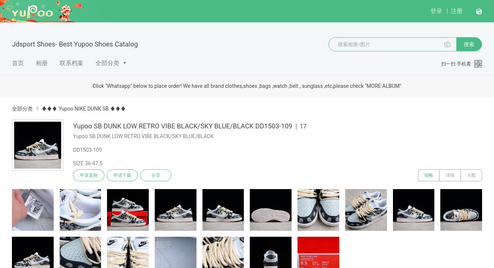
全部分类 (107, 63)
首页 (18, 63)
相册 (42, 63)
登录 (436, 11)
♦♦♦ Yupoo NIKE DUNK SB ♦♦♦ (83, 109)
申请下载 (122, 175)
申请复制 (89, 175)
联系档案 (72, 63)
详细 (450, 175)
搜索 (469, 44)
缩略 (428, 175)
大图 (471, 175)
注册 (457, 11)
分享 (155, 175)
